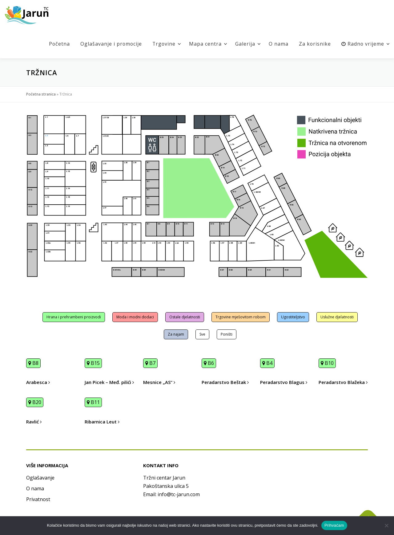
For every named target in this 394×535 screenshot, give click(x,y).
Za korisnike (314, 43)
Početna (57, 43)
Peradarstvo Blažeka (343, 382)
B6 (209, 363)
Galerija (245, 43)
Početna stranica (41, 94)
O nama (278, 43)
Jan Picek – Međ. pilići (109, 382)
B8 (33, 363)
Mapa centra (204, 43)
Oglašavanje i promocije (109, 43)
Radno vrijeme (362, 43)
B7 (150, 363)
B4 (267, 363)
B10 (327, 363)
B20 (34, 402)
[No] (386, 525)
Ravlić (34, 422)
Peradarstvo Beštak (225, 382)
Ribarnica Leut (102, 422)
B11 (93, 402)
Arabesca (38, 382)
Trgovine (163, 43)
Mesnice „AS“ (159, 382)
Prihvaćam (334, 525)
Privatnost (38, 499)
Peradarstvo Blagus (283, 382)
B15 (93, 363)
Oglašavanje (40, 477)
